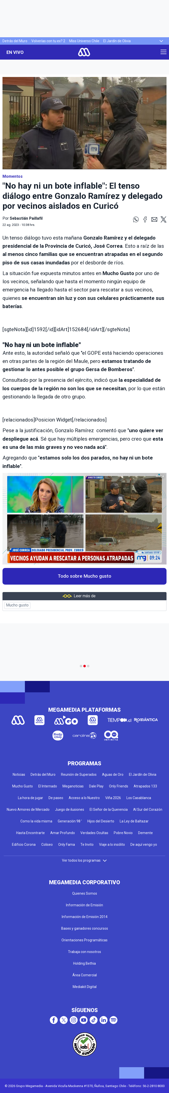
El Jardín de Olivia (117, 41)
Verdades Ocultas (94, 833)
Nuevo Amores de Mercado (28, 809)
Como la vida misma (36, 821)
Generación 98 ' (70, 821)
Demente (145, 833)
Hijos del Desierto (100, 821)
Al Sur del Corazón (147, 809)
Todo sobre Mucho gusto (84, 576)
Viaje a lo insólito (112, 844)
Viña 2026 (113, 798)
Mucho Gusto (22, 786)
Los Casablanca (138, 798)
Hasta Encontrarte (30, 833)
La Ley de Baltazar (134, 821)
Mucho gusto (17, 605)
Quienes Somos (84, 893)
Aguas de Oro (112, 774)
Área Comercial (84, 975)
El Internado (47, 786)
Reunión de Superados (79, 774)
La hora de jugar (30, 798)
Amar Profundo (62, 833)
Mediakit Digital (85, 987)
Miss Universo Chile (84, 41)
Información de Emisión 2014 (85, 917)
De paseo (56, 798)
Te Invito (87, 844)
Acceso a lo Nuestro (84, 798)
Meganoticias (73, 786)
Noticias (19, 774)
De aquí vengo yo (143, 844)
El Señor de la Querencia (109, 809)
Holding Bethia (84, 963)
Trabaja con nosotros (84, 952)
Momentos (12, 176)
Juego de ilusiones (69, 809)
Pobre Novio (123, 833)
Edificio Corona (24, 844)
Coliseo (47, 844)
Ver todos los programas (84, 860)
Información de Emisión (84, 905)
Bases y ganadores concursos (84, 928)
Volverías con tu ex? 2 (48, 41)
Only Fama (66, 844)
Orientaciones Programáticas (84, 940)
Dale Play (96, 786)
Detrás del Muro (14, 41)
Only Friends (118, 786)
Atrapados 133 (145, 786)
